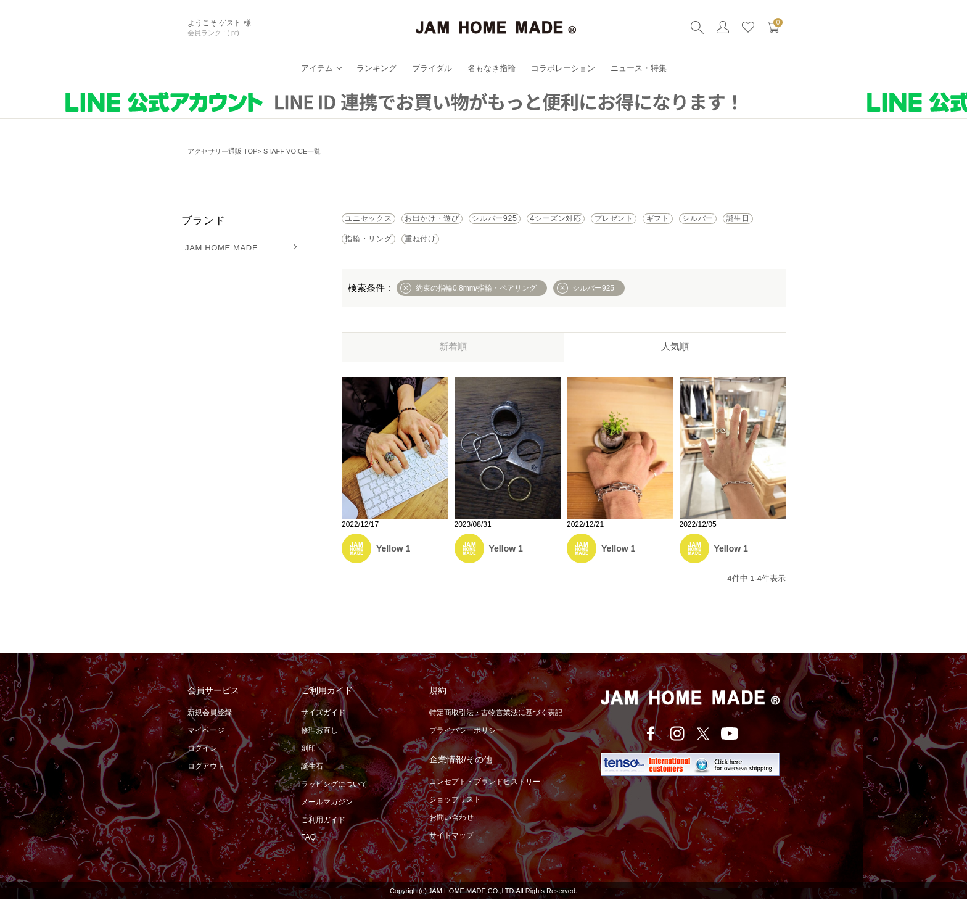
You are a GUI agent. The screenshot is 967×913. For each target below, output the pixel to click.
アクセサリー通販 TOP (222, 151)
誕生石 (312, 779)
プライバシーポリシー (466, 744)
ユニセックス (382, 222)
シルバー (432, 249)
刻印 (308, 762)
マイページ (205, 744)
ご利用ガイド (323, 833)
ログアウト (205, 779)
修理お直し (319, 744)
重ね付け (646, 249)
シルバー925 (562, 222)
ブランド (203, 220)
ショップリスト (455, 813)
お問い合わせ (451, 831)
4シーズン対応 (650, 222)
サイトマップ (451, 849)
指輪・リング (568, 249)
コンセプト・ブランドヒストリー (484, 795)
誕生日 (495, 249)
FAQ (308, 850)
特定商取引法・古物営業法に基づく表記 (495, 726)
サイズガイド (323, 726)
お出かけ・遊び (472, 222)
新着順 (453, 360)
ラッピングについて (334, 797)
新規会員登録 (209, 726)
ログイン (202, 762)
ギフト (368, 249)
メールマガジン (327, 815)
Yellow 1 (393, 562)
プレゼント (735, 222)
